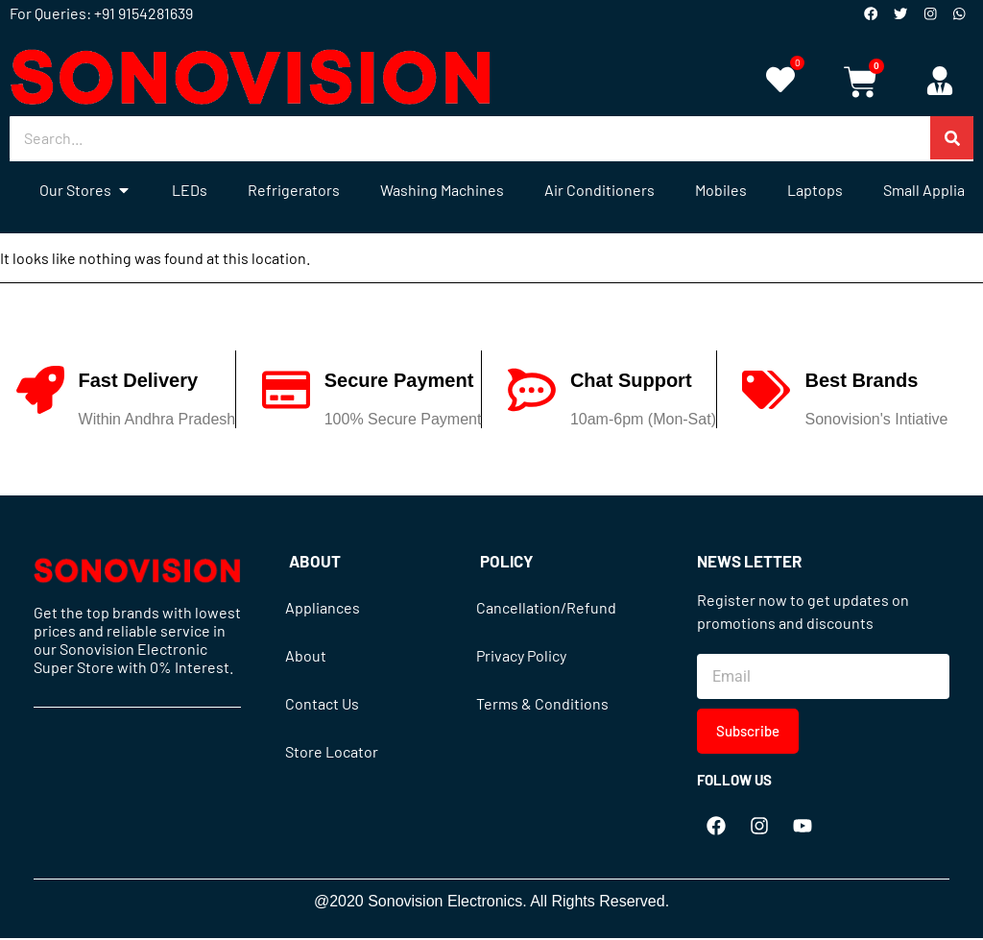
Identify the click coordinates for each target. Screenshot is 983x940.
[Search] (951, 139)
